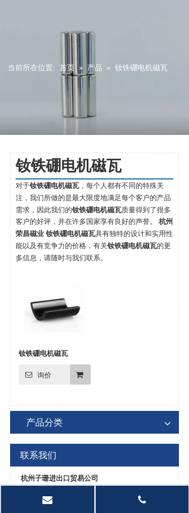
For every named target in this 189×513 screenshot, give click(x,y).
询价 (35, 374)
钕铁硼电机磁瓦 (43, 353)
